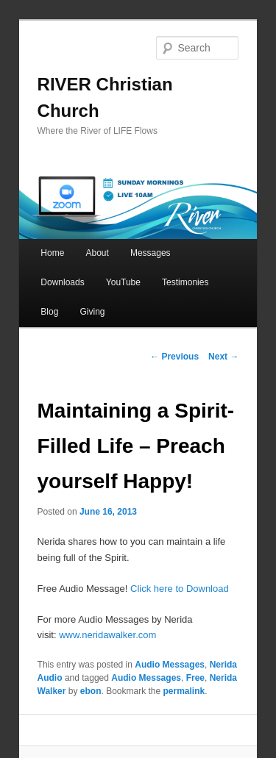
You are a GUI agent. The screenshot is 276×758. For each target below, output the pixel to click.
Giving (92, 312)
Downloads (62, 282)
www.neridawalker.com (107, 634)
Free (195, 678)
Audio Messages (170, 664)
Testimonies (185, 282)
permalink (184, 691)
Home (52, 253)
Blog (49, 312)
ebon (91, 691)
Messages (150, 253)
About (96, 253)
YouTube (123, 282)
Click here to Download (179, 588)
